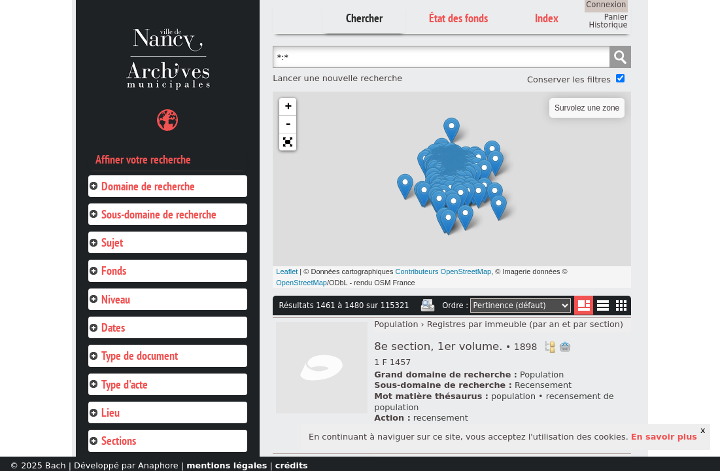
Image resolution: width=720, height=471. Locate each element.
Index (546, 18)
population (513, 396)
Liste (583, 305)
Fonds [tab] (107, 270)
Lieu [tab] (104, 412)
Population (396, 324)
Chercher (364, 18)
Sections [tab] (112, 440)
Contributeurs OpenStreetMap (443, 271)
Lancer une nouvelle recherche (337, 78)
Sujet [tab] (105, 242)
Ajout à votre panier (565, 347)
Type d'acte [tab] (118, 384)
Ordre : (455, 305)
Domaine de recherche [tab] (141, 186)
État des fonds (458, 18)
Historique (608, 24)
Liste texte (602, 308)
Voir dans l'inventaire (550, 347)
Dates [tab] (106, 327)
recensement (440, 418)
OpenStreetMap (301, 283)
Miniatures (621, 305)
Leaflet (287, 271)
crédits (291, 465)
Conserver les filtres (569, 79)
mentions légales (226, 465)
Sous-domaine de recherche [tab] (152, 214)
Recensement (543, 385)
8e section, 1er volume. (455, 346)
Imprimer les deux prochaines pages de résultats (428, 305)
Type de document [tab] (133, 355)
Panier (616, 17)
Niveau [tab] (109, 299)
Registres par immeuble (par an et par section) (525, 324)
